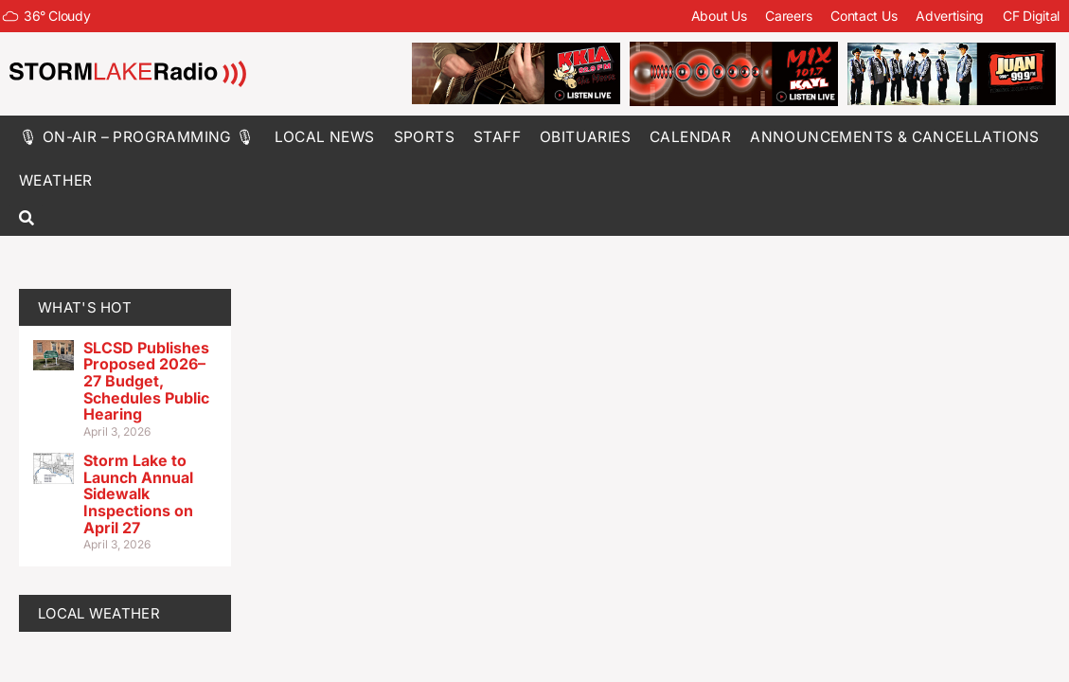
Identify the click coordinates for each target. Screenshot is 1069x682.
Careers (788, 16)
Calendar (690, 137)
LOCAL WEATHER (99, 613)
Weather (56, 180)
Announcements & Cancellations (895, 137)
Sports (424, 137)
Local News (325, 137)
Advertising (950, 16)
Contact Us (863, 16)
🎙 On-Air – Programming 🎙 (137, 137)
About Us (719, 16)
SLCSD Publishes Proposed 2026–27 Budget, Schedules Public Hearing (146, 380)
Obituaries (585, 137)
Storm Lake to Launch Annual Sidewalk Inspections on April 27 (138, 493)
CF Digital (1031, 16)
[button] (26, 219)
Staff (497, 137)
